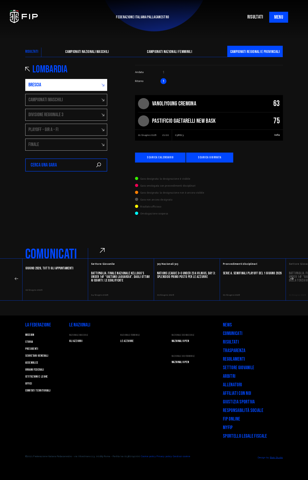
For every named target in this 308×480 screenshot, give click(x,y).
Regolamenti (234, 359)
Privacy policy (164, 456)
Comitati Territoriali (38, 390)
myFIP (228, 428)
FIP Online (231, 419)
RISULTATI (255, 17)
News (227, 325)
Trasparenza (234, 351)
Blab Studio (276, 457)
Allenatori (232, 385)
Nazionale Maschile (78, 335)
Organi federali (34, 370)
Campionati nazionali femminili (169, 51)
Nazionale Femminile (130, 335)
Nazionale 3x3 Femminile (183, 356)
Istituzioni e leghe (36, 377)
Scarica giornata (209, 157)
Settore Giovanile (238, 368)
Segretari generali (36, 356)
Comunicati (232, 333)
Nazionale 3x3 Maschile (183, 335)
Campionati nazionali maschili (87, 51)
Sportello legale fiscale (245, 436)
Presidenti (31, 349)
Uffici (28, 384)
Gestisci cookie (181, 456)
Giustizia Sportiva (239, 402)
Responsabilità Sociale (243, 410)
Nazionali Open (180, 341)
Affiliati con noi (237, 393)
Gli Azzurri (76, 341)
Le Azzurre (127, 341)
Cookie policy (148, 456)
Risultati (231, 342)
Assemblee (31, 363)
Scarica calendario (160, 157)
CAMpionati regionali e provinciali (255, 51)
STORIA (29, 342)
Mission (29, 335)
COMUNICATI (51, 254)
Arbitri (229, 376)
